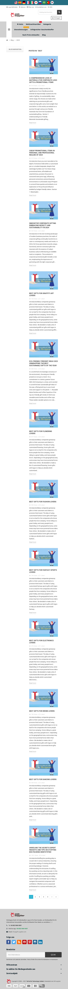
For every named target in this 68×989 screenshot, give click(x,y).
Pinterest (30, 942)
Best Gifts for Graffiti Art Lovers (41, 294)
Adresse (22, 7)
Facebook (8, 942)
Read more (32, 123)
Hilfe (50, 7)
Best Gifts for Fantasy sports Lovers (43, 571)
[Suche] (50, 12)
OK (53, 955)
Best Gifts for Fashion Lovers (42, 502)
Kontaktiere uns (40, 7)
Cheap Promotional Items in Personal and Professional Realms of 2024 (42, 153)
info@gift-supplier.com (19, 932)
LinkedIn (40, 942)
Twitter (14, 942)
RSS (19, 942)
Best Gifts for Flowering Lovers (40, 432)
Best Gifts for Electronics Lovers (41, 642)
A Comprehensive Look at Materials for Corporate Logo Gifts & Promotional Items (43, 80)
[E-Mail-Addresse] (25, 954)
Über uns (30, 7)
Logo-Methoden (12, 7)
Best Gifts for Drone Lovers (42, 711)
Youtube (24, 942)
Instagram (35, 942)
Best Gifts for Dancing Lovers (43, 779)
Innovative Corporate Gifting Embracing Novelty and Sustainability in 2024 (42, 225)
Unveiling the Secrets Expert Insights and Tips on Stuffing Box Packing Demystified (42, 850)
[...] (51, 922)
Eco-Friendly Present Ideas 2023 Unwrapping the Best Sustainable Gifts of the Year (43, 363)
